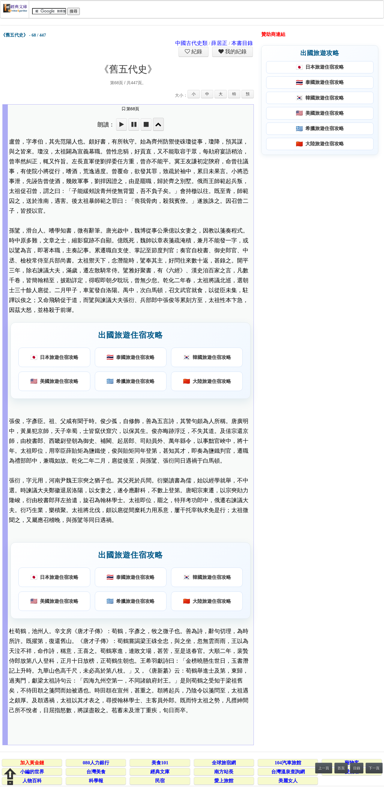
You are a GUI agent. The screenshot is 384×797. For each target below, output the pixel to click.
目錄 (356, 768)
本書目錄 (242, 43)
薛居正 (219, 43)
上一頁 (323, 768)
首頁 (341, 768)
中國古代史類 (191, 43)
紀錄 (196, 51)
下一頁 (374, 768)
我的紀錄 (235, 51)
